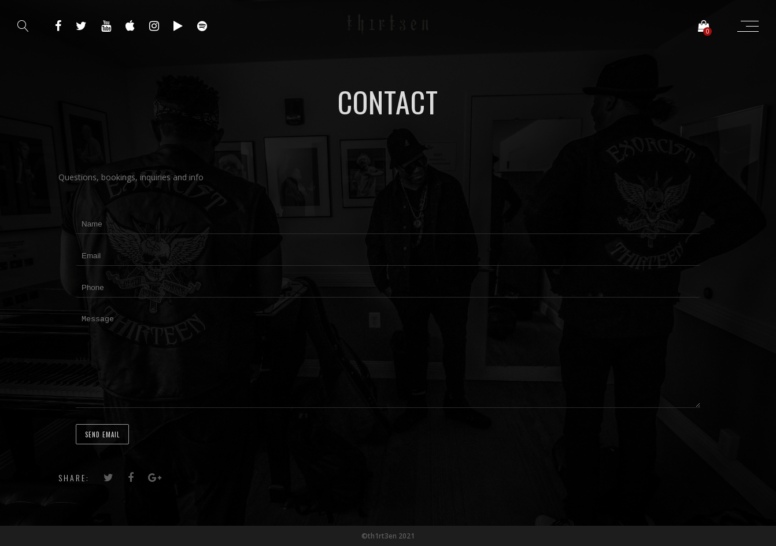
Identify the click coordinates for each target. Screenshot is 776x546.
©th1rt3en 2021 (388, 536)
